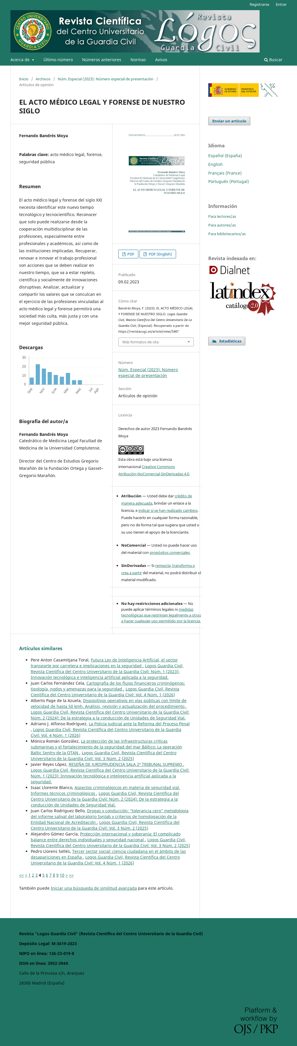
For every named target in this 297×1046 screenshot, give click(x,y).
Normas (138, 59)
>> (71, 875)
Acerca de (20, 59)
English (215, 164)
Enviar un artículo (229, 121)
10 (62, 875)
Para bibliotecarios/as (227, 233)
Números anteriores (101, 59)
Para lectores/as (222, 216)
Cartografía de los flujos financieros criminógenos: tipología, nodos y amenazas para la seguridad (108, 686)
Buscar (273, 59)
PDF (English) (160, 254)
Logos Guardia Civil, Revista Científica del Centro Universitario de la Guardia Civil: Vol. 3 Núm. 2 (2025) (103, 755)
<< (21, 875)
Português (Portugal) (228, 181)
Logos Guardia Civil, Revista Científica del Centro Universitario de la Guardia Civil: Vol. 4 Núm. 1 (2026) (105, 691)
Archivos (43, 78)
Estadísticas (226, 341)
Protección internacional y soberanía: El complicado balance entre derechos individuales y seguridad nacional (105, 836)
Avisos (161, 59)
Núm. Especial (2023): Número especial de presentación (105, 78)
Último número (58, 59)
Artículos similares (40, 648)
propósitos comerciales (170, 552)
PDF (130, 254)
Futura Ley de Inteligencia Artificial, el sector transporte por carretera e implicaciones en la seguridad (104, 662)
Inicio (23, 78)
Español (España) (225, 155)
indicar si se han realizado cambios (168, 510)
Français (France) (225, 173)
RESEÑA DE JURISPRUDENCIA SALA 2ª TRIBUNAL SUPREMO (126, 764)
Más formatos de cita (140, 342)
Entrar (281, 4)
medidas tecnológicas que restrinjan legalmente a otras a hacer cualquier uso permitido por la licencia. (161, 615)
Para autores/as (222, 225)
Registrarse (259, 4)
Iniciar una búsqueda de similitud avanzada (94, 888)
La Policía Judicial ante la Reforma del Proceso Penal (139, 723)
